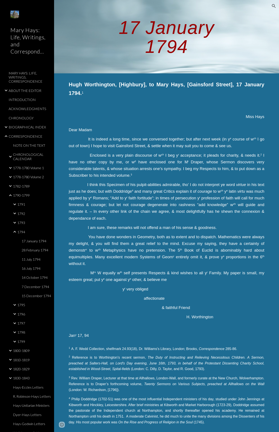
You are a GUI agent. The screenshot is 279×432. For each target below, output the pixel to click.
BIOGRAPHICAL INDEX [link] (27, 127)
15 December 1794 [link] (36, 296)
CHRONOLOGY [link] (21, 118)
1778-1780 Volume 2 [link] (28, 177)
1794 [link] (21, 232)
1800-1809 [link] (21, 350)
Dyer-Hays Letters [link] (27, 415)
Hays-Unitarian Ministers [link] (31, 405)
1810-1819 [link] (21, 360)
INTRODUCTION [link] (22, 100)
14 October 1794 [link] (35, 277)
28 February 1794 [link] (35, 250)
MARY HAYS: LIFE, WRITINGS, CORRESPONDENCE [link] (25, 77)
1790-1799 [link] (21, 195)
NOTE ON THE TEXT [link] (29, 145)
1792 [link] (21, 213)
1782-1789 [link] (21, 186)
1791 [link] (21, 204)
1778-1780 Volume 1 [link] (28, 168)
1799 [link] (21, 341)
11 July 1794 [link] (31, 259)
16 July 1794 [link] (31, 268)
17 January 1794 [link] (34, 241)
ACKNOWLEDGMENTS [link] (27, 109)
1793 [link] (21, 223)
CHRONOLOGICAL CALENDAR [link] (28, 156)
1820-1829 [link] (21, 369)
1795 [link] (21, 305)
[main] (166, 37)
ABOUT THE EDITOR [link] (25, 90)
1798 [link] (21, 332)
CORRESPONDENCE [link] (25, 136)
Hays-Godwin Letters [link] (29, 424)
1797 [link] (21, 323)
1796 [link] (21, 314)
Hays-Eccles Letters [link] (28, 387)
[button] (274, 6)
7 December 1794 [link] (35, 287)
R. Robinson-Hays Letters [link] (32, 396)
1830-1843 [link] (21, 378)
